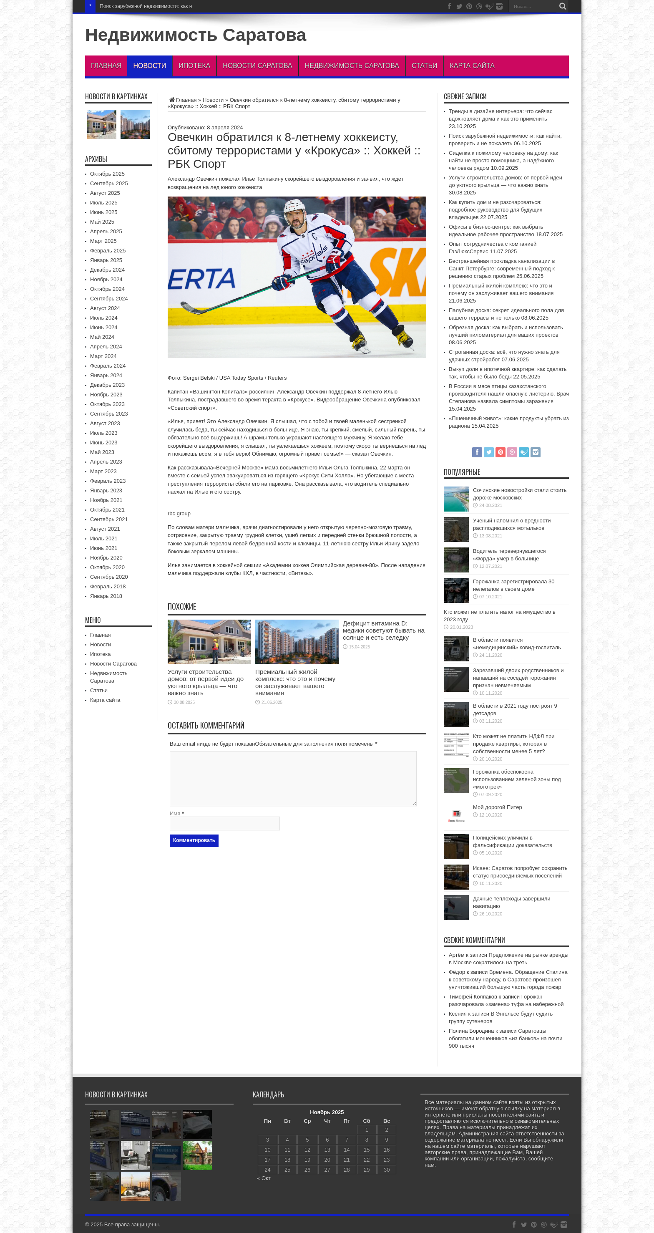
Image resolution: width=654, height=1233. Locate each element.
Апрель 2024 (106, 346)
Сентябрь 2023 (109, 414)
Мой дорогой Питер (497, 807)
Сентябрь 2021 (109, 519)
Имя (175, 813)
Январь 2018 (106, 596)
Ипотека (194, 65)
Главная (106, 65)
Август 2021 (105, 529)
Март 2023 (103, 471)
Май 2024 (102, 337)
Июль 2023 (104, 433)
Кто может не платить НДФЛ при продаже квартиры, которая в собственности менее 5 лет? (513, 743)
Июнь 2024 (104, 327)
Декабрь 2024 (107, 270)
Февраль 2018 (108, 586)
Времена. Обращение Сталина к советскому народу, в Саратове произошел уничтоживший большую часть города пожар (508, 979)
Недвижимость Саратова (195, 35)
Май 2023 (102, 452)
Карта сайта (472, 65)
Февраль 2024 (108, 366)
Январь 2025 (106, 260)
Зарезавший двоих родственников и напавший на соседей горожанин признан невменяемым (518, 677)
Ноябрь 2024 (106, 279)
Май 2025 (102, 222)
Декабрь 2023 (107, 385)
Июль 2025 (104, 202)
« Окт (264, 1178)
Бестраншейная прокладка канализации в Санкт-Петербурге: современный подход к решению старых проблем (502, 268)
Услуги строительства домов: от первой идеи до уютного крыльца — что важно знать (206, 682)
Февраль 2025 (108, 250)
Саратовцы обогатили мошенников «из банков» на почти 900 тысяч (505, 1038)
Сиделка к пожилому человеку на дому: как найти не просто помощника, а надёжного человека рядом (503, 160)
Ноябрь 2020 (106, 558)
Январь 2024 (106, 375)
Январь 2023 (106, 490)
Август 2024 (105, 308)
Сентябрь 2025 (109, 183)
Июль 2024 (104, 318)
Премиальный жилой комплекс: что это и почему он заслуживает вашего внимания (295, 682)
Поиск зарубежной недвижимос (136, 6)
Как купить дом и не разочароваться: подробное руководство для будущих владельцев (495, 209)
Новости (149, 65)
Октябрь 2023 (107, 404)
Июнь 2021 (104, 548)
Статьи (424, 65)
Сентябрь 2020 (109, 577)
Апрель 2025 (106, 231)
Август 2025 (105, 193)
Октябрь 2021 (107, 510)
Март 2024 (103, 356)
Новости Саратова (257, 65)
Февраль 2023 (108, 481)
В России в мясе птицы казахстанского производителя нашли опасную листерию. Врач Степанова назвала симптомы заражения (509, 393)
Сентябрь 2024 (109, 298)
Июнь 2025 (104, 212)
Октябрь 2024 (107, 289)
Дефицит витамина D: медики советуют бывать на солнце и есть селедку (384, 630)
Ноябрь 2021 (106, 500)
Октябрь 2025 (107, 174)
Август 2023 (105, 423)
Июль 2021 (104, 538)
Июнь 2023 (104, 442)
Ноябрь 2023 (106, 394)
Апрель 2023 (106, 462)
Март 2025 (103, 241)
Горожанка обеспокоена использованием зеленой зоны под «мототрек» (517, 779)
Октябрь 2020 (107, 567)
